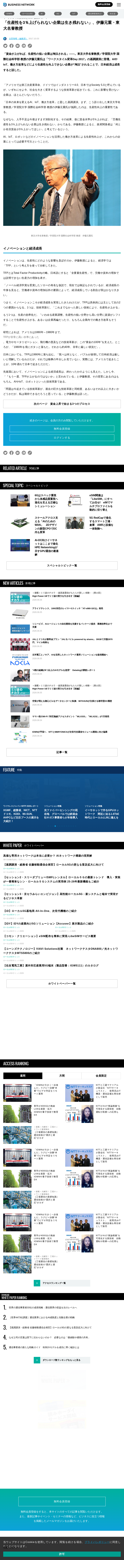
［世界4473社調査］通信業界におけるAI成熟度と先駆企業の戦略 (42, 1358)
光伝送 (113, 14)
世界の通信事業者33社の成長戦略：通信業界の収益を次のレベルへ (43, 1348)
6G (58, 14)
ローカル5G (27, 14)
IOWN (9, 14)
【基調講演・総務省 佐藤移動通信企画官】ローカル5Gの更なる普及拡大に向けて (50, 1368)
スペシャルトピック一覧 (62, 565)
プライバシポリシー (97, 1542)
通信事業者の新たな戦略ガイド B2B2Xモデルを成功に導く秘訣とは (44, 1388)
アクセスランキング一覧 (54, 1323)
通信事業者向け (95, 14)
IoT (73, 14)
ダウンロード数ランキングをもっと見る (61, 1400)
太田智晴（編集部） (18, 38)
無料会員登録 (104, 4)
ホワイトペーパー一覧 (62, 1024)
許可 (62, 1554)
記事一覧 (62, 792)
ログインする (62, 437)
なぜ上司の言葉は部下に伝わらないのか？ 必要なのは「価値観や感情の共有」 (49, 1378)
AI (42, 14)
